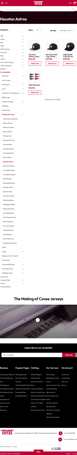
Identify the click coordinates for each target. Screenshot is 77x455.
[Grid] (29, 35)
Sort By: (53, 30)
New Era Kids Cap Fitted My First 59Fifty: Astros (52, 56)
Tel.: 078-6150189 (69, 433)
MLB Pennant (34, 85)
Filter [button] (38, 452)
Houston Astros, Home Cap (34, 56)
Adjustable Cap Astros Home (68, 56)
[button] (35, 63)
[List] (35, 35)
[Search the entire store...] (72, 9)
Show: (31, 30)
